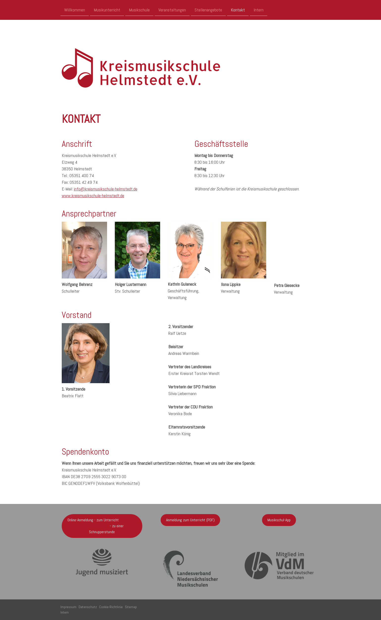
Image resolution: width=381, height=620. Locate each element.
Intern (259, 9)
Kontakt (238, 9)
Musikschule (139, 9)
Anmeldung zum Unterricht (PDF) (190, 520)
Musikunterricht (107, 9)
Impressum (68, 607)
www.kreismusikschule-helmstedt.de (93, 195)
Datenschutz (88, 607)
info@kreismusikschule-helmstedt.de (105, 189)
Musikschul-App (279, 520)
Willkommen (74, 9)
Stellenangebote (208, 9)
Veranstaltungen (172, 9)
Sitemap (131, 607)
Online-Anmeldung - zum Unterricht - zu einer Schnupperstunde (102, 525)
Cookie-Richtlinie (111, 607)
